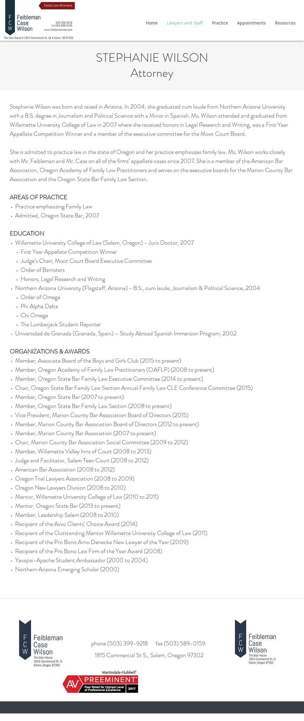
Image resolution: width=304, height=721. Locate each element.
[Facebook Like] (153, 618)
